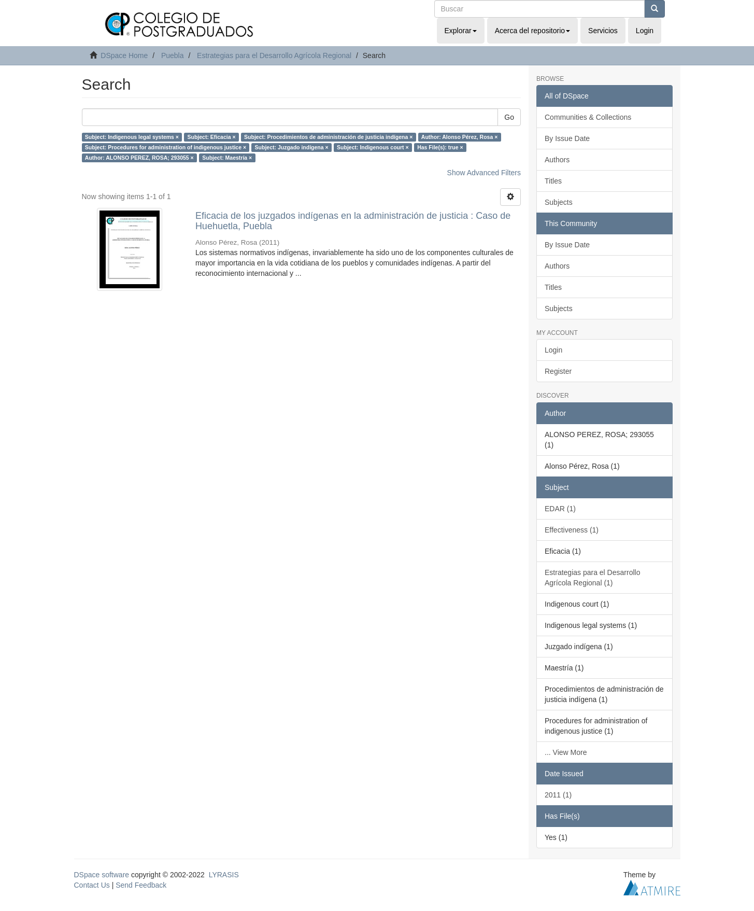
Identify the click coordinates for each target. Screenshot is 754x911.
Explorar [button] (461, 30)
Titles (553, 181)
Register (558, 371)
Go (509, 117)
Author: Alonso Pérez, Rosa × (459, 137)
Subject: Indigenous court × (373, 147)
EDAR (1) (560, 508)
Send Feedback (141, 885)
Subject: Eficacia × (211, 137)
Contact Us (92, 885)
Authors (557, 160)
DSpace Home (124, 55)
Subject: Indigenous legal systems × (132, 137)
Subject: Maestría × (227, 158)
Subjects (559, 202)
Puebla (172, 55)
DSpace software (102, 875)
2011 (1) (558, 795)
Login (553, 350)
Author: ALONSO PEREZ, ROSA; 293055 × (139, 158)
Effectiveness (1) (572, 530)
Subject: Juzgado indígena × (292, 147)
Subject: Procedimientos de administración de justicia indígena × (328, 137)
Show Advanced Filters (484, 173)
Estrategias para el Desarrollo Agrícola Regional (274, 55)
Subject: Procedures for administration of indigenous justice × (165, 147)
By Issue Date (567, 138)
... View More (566, 752)
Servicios (603, 30)
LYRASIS (224, 875)
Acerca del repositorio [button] (532, 30)
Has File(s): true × (440, 147)
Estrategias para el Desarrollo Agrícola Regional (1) (592, 577)
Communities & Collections (588, 117)
